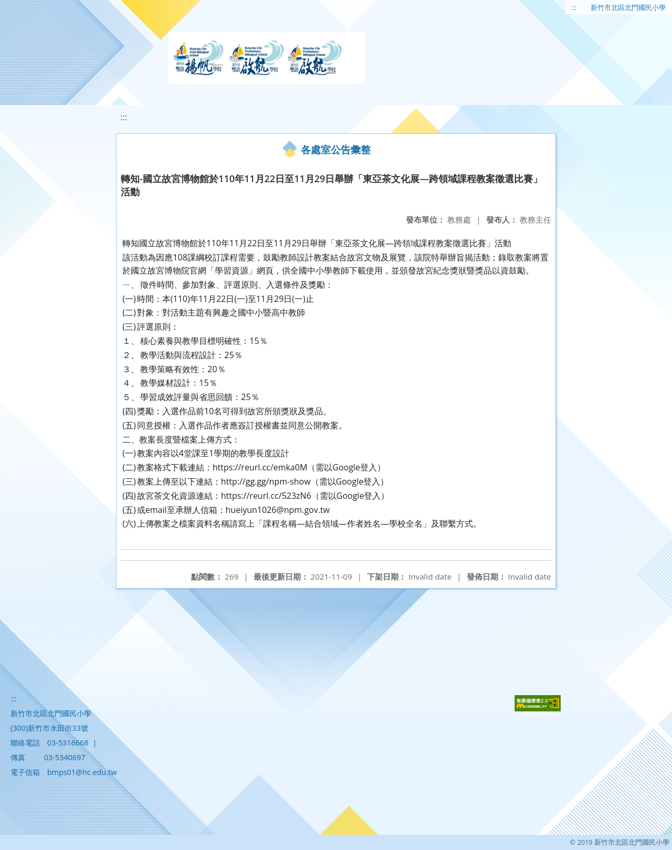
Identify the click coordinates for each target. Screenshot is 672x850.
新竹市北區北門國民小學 (628, 7)
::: (573, 7)
